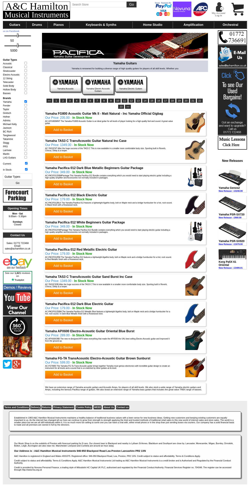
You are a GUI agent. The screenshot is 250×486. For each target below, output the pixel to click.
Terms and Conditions (16, 407)
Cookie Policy (84, 407)
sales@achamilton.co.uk (17, 248)
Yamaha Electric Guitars (130, 88)
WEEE (97, 407)
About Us (109, 407)
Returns (46, 407)
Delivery (35, 407)
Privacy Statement (63, 407)
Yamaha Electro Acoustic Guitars (98, 89)
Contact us (123, 407)
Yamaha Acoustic (65, 88)
